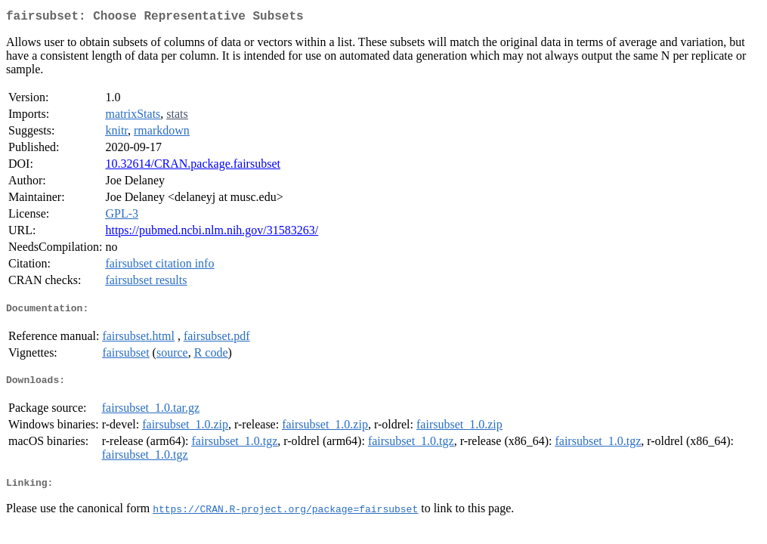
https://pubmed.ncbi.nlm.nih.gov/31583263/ (211, 233)
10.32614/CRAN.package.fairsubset (192, 166)
